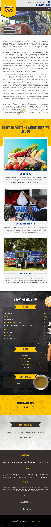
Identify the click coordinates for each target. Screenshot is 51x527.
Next (48, 21)
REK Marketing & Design (33, 522)
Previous (2, 21)
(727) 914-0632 (43, 5)
